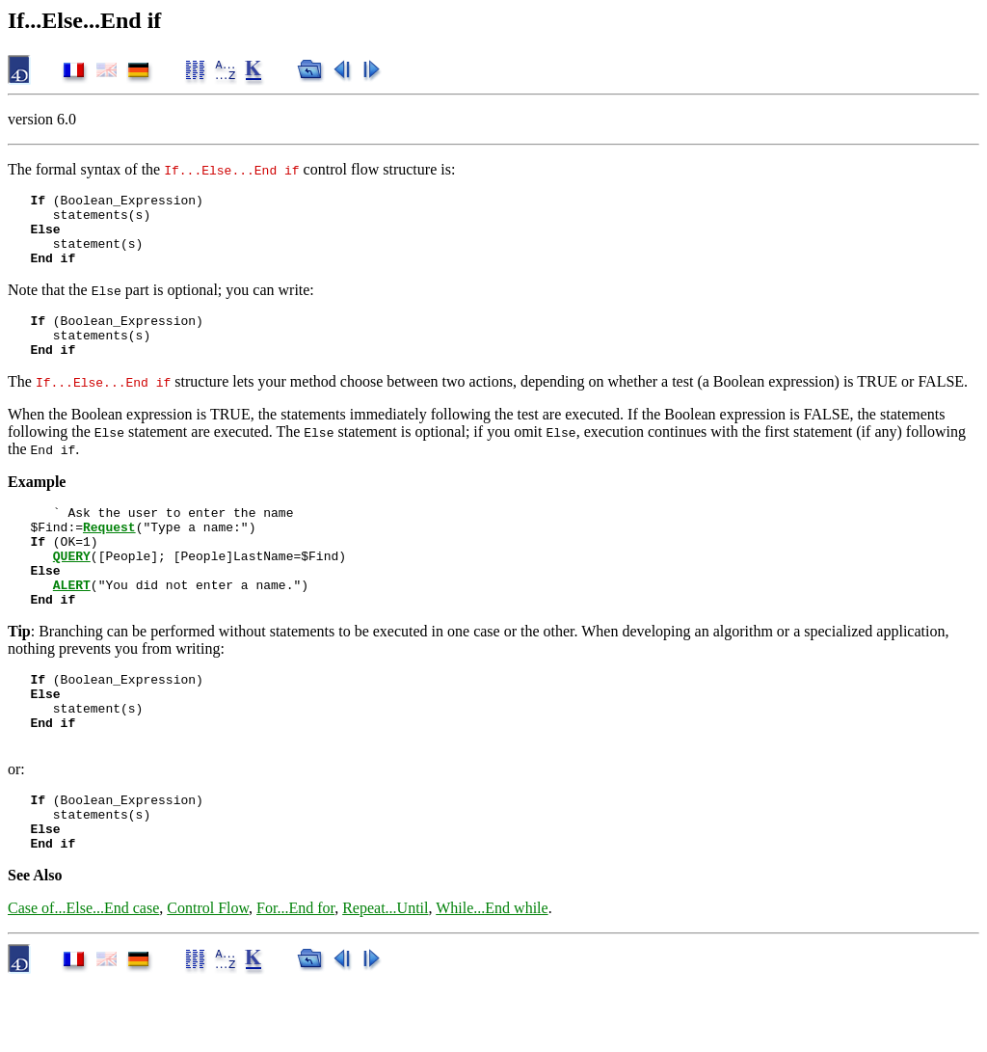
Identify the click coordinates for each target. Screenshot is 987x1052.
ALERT (72, 625)
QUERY (72, 590)
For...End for (295, 977)
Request (109, 555)
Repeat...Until (385, 977)
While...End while (491, 977)
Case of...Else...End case (83, 977)
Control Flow (208, 977)
